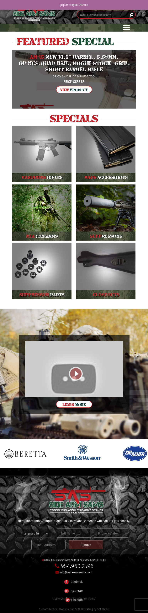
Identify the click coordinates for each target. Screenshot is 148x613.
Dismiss (83, 4)
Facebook (73, 579)
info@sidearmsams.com (75, 572)
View (74, 90)
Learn (74, 404)
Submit (86, 545)
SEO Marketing (84, 609)
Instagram (74, 588)
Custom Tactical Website (54, 609)
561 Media (103, 609)
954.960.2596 (77, 566)
